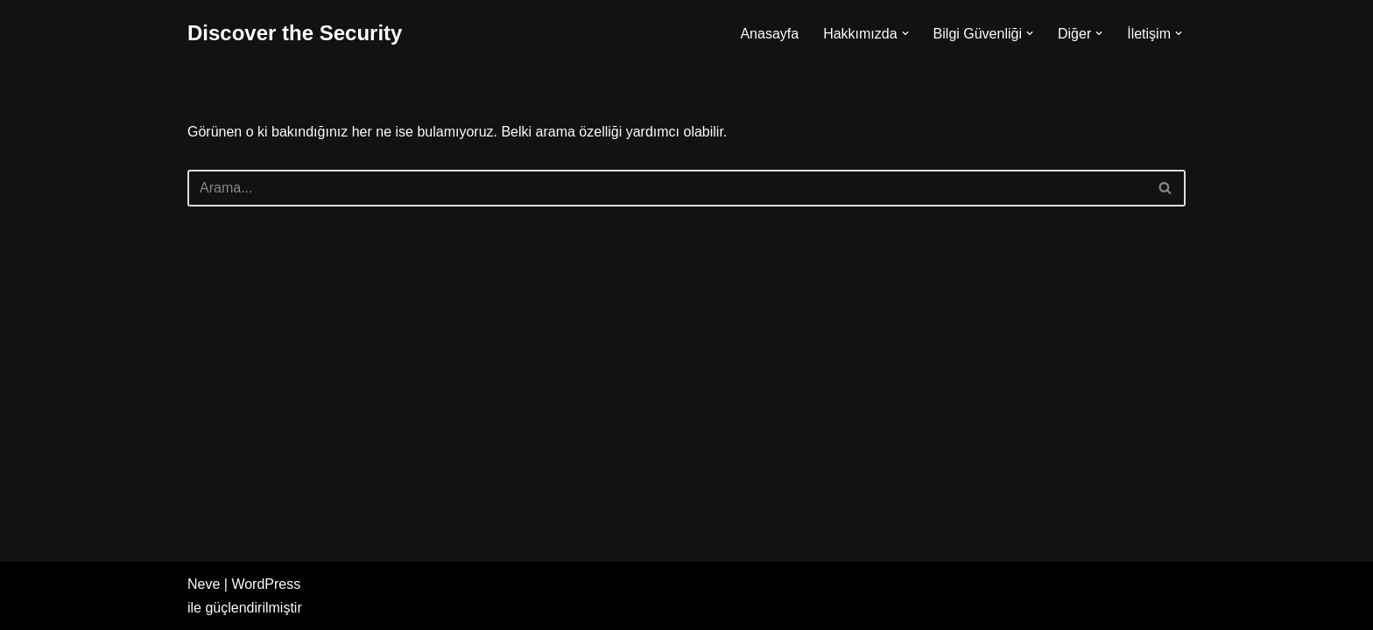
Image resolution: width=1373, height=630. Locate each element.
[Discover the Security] (294, 34)
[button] (905, 33)
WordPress (265, 584)
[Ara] (666, 188)
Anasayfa (769, 33)
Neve (203, 584)
